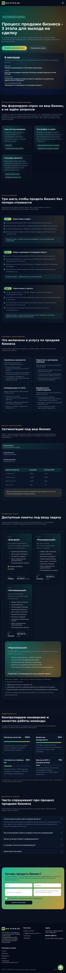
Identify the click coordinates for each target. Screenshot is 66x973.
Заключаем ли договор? (13, 851)
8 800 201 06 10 (28, 931)
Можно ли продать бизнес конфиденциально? (21, 839)
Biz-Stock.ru (11, 3)
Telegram (26, 938)
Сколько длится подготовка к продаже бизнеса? (22, 819)
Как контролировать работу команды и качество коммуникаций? (28, 833)
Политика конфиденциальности (10, 961)
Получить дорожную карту (14, 48)
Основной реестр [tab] (11, 446)
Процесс (5, 953)
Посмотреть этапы (38, 48)
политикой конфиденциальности (30, 900)
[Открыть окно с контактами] (60, 967)
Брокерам (5, 956)
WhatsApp (27, 936)
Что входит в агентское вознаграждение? (20, 845)
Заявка (4, 958)
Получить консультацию (19, 904)
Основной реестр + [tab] (9, 453)
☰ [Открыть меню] (63, 3)
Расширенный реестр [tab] (9, 460)
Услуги (4, 951)
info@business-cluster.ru (32, 933)
